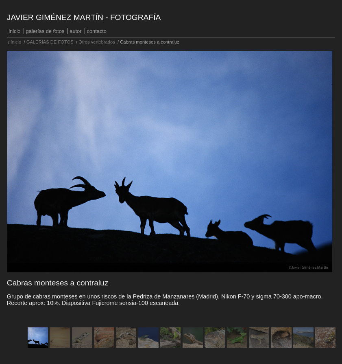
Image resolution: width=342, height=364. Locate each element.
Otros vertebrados (96, 41)
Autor (75, 31)
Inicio (14, 31)
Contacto (97, 31)
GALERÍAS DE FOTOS (45, 31)
